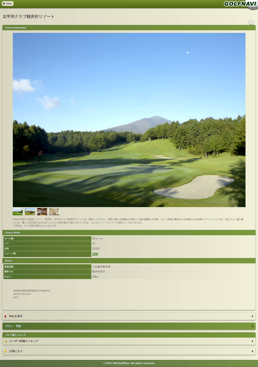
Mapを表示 (13, 316)
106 (95, 254)
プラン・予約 (13, 326)
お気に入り (13, 351)
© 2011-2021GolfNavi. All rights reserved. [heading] (129, 363)
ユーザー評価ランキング (21, 341)
